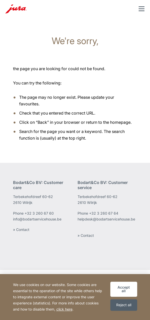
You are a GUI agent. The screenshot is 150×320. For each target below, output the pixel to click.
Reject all (123, 305)
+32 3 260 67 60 (39, 213)
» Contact (21, 229)
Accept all (123, 289)
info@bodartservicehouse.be (37, 219)
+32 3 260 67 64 (103, 213)
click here (64, 309)
